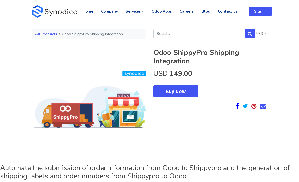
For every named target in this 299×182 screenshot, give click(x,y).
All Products (46, 33)
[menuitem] (88, 11)
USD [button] (260, 33)
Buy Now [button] (176, 91)
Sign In (260, 11)
